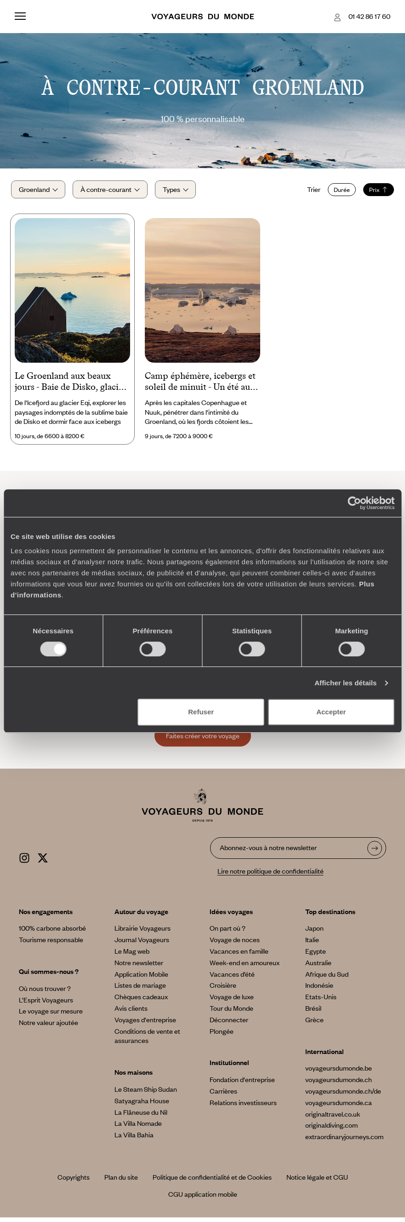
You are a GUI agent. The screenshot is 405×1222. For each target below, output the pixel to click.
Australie (318, 967)
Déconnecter (229, 1024)
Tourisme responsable (51, 944)
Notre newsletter (138, 967)
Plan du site (121, 1181)
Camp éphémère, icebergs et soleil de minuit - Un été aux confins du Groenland (200, 387)
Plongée (222, 1035)
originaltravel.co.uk (332, 1118)
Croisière (223, 990)
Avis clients (131, 1012)
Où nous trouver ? (45, 992)
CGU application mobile (202, 1198)
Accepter (331, 712)
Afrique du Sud (326, 978)
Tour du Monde (231, 1012)
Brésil (313, 1012)
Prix (374, 192)
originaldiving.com (331, 1130)
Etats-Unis (321, 1001)
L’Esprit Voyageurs (46, 1004)
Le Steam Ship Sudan (145, 1093)
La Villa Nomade (138, 1128)
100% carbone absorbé (52, 933)
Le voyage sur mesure (51, 1015)
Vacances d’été (232, 978)
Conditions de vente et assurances (147, 1040)
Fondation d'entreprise (242, 1084)
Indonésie (319, 990)
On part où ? (227, 933)
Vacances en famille (239, 955)
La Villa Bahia (134, 1139)
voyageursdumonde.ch (338, 1084)
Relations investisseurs (243, 1107)
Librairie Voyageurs (142, 933)
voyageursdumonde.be (338, 1072)
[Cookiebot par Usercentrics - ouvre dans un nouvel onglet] (354, 503)
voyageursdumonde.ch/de (343, 1095)
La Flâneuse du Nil (140, 1116)
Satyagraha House (141, 1105)
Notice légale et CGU (317, 1181)
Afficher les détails (345, 683)
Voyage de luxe (232, 1001)
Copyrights (73, 1181)
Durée (338, 192)
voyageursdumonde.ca (338, 1107)
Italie (312, 944)
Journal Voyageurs (141, 944)
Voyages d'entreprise (145, 1024)
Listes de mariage (140, 990)
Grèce (314, 1024)
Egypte (315, 955)
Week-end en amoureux (245, 967)
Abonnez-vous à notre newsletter (268, 852)
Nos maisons (133, 1077)
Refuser (201, 712)
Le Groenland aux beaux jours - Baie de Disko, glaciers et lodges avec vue (72, 387)
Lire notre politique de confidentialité (270, 875)
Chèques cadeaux (141, 1001)
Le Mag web (131, 955)
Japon (314, 933)
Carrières (223, 1095)
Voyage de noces (235, 944)
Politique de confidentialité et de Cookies (212, 1181)
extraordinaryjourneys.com (344, 1141)
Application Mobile (141, 978)
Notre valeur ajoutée (48, 1027)
